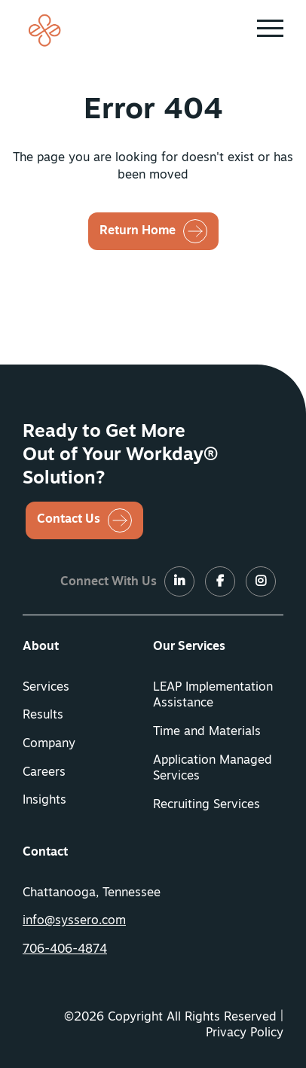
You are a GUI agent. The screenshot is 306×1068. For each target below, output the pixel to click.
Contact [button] (45, 853)
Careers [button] (44, 773)
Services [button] (46, 688)
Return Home (137, 231)
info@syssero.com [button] (74, 921)
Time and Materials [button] (207, 732)
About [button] (41, 647)
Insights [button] (44, 801)
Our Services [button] (189, 647)
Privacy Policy (244, 1033)
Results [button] (43, 715)
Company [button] (49, 744)
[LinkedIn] (179, 582)
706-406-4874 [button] (65, 950)
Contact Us (68, 520)
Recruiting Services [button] (206, 805)
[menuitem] (88, 647)
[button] (270, 28)
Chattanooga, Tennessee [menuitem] (92, 893)
